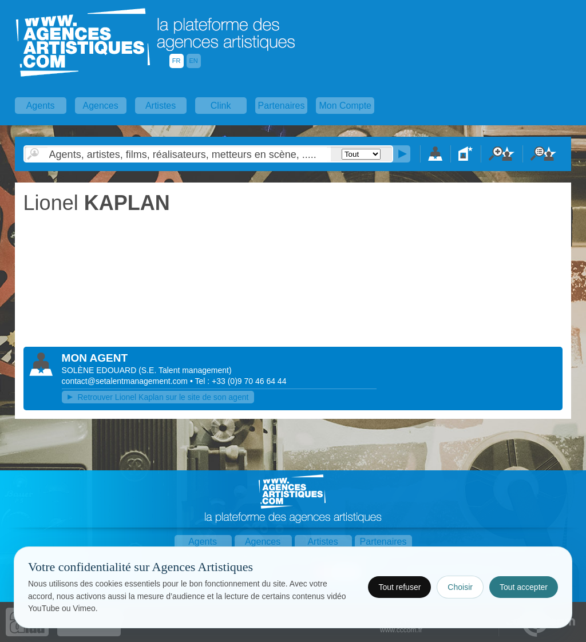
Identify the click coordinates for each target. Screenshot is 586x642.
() (184, 370)
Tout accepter (524, 587)
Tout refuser (399, 587)
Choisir (460, 587)
